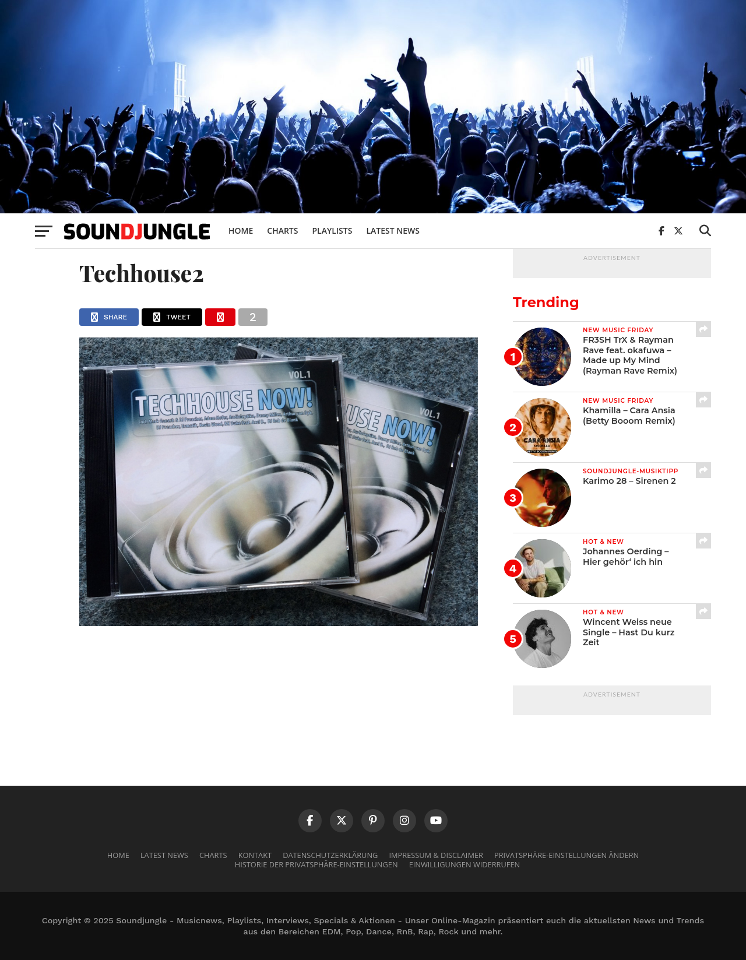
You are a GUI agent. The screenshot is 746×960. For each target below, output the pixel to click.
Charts (282, 230)
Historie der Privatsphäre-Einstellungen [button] (316, 864)
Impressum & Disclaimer (436, 855)
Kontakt (255, 855)
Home (240, 230)
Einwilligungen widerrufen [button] (464, 864)
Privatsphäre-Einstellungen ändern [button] (566, 855)
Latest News (393, 230)
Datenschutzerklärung (330, 855)
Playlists (332, 230)
